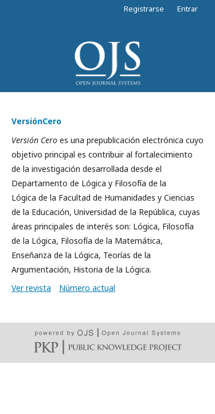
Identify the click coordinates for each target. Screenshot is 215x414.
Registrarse (144, 8)
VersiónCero (36, 121)
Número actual (87, 287)
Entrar (187, 8)
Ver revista (31, 287)
